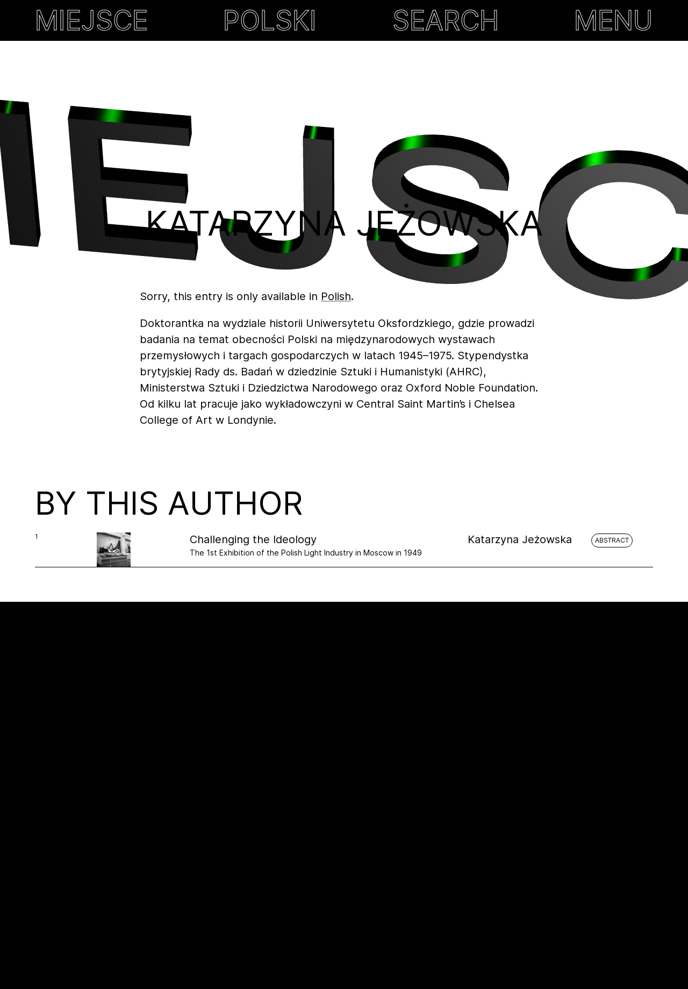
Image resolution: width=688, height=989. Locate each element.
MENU (613, 20)
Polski (270, 20)
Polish (336, 296)
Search (445, 20)
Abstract (612, 540)
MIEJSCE (91, 20)
